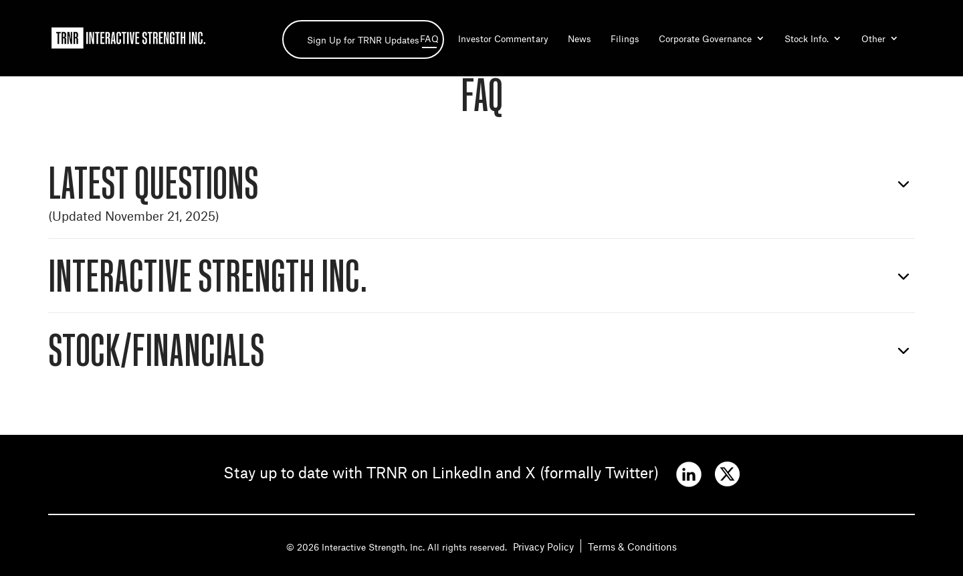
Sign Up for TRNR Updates (363, 39)
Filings (625, 38)
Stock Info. (806, 38)
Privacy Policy (543, 546)
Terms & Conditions (632, 546)
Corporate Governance (705, 38)
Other (873, 38)
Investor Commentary (503, 38)
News (579, 38)
